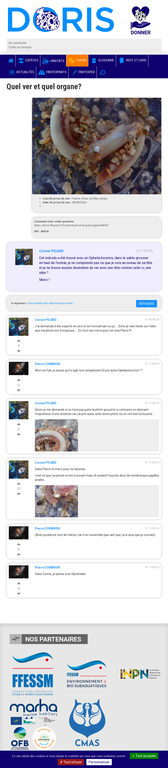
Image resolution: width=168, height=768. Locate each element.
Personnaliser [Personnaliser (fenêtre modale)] (99, 762)
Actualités (21, 72)
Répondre (146, 303)
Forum (77, 60)
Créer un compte (20, 47)
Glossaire (102, 60)
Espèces (27, 60)
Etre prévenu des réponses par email (50, 303)
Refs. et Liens (132, 60)
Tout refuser (71, 762)
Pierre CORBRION (47, 364)
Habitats (53, 61)
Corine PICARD (51, 251)
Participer (82, 72)
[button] (102, 72)
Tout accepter (144, 756)
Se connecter (18, 43)
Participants (52, 72)
